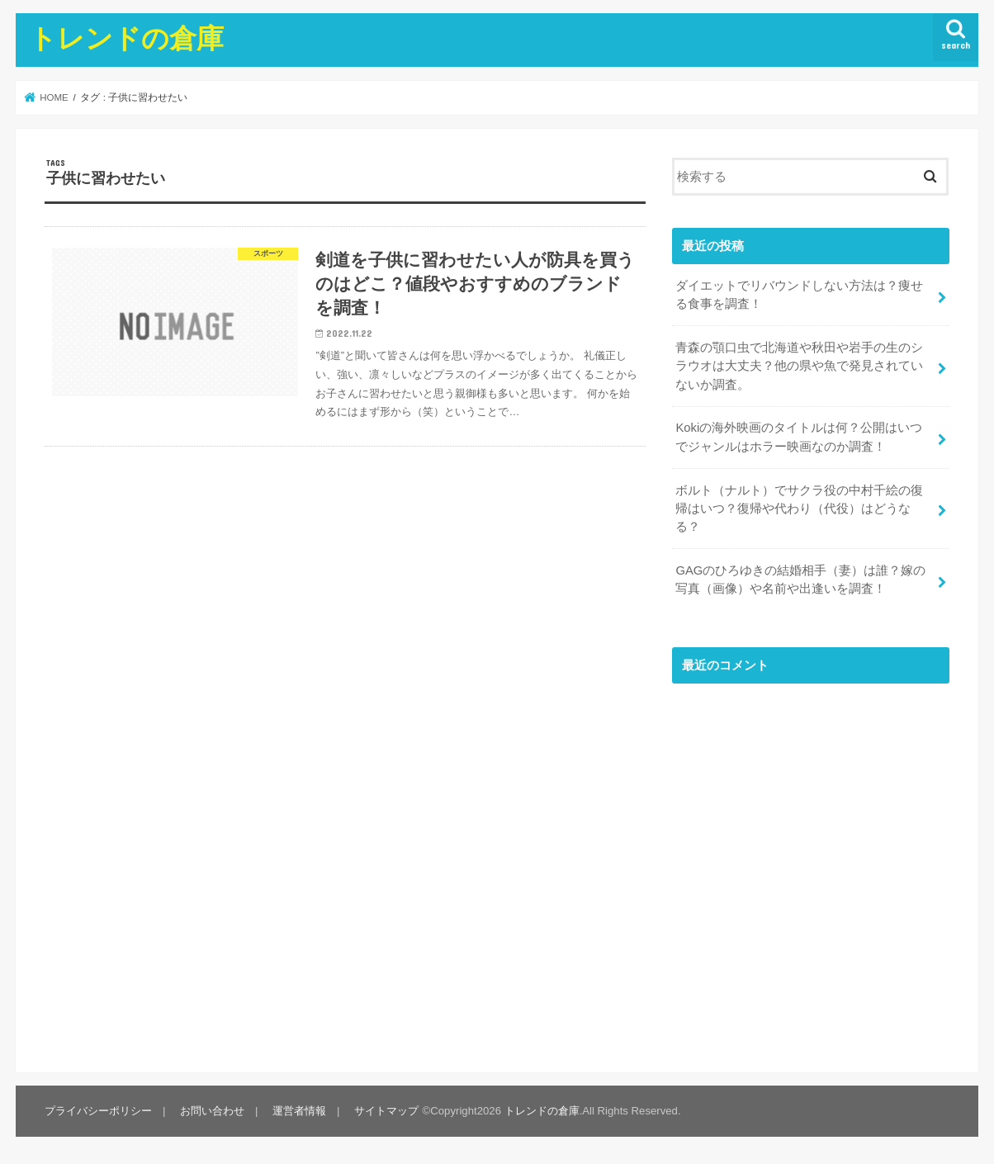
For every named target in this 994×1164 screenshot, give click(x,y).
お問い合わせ (212, 1111)
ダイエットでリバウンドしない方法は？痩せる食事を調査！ (799, 294)
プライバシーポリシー (98, 1111)
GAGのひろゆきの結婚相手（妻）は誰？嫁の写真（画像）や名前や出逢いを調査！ (800, 579)
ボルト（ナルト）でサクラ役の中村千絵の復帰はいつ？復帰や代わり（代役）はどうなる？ (799, 508)
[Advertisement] (810, 872)
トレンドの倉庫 (126, 37)
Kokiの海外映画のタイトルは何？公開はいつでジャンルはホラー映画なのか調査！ (798, 436)
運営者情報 (299, 1111)
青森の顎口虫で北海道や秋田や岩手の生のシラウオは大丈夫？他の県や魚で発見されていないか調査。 (799, 365)
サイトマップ (386, 1111)
